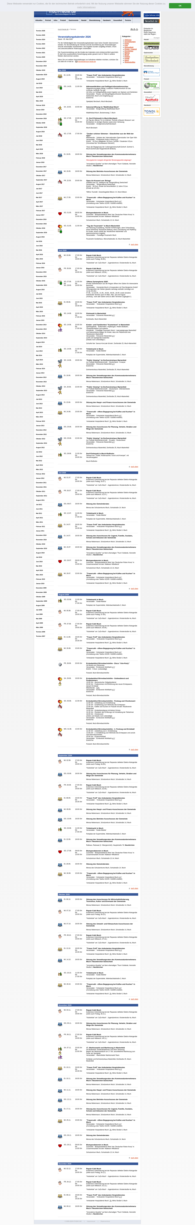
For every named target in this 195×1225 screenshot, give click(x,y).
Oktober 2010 (40, 544)
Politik (127, 58)
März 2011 (39, 522)
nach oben (134, 244)
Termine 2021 (40, 52)
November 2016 (41, 224)
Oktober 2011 (40, 491)
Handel (84, 20)
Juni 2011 (39, 509)
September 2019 (41, 74)
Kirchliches (129, 51)
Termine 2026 (40, 31)
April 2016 (39, 254)
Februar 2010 (40, 579)
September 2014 (41, 338)
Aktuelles (38, 20)
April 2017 (39, 202)
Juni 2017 (39, 193)
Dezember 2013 (41, 377)
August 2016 (40, 237)
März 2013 (39, 417)
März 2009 (39, 627)
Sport (127, 60)
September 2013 (41, 390)
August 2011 (40, 500)
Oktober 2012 (40, 439)
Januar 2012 (40, 478)
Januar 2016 (40, 267)
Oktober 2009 (40, 596)
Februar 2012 (40, 474)
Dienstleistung (94, 20)
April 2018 (39, 149)
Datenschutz (105, 1221)
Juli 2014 (39, 346)
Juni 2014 (39, 351)
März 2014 (39, 364)
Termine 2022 (40, 48)
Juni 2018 (39, 140)
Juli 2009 (39, 610)
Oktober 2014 (40, 333)
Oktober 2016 (40, 228)
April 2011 (39, 518)
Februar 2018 (40, 158)
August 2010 (40, 553)
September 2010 (41, 548)
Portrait (48, 20)
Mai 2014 (39, 355)
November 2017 (41, 171)
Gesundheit (117, 20)
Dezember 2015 (41, 272)
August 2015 (40, 289)
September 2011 (41, 496)
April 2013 (39, 412)
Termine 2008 (40, 632)
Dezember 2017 (41, 167)
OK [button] (180, 6)
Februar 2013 (40, 421)
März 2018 (39, 153)
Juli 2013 (39, 399)
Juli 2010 (39, 557)
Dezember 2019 (41, 61)
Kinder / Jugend (131, 49)
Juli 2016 (39, 241)
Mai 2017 (39, 197)
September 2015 (41, 285)
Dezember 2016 (41, 219)
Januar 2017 (40, 215)
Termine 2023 (40, 44)
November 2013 (41, 381)
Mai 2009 (39, 618)
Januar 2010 (40, 583)
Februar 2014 (40, 368)
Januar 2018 (40, 162)
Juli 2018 (39, 136)
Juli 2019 (39, 83)
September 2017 (41, 180)
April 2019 (39, 96)
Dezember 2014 (41, 324)
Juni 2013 (39, 403)
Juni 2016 (39, 245)
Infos (55, 20)
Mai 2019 (39, 92)
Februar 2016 (40, 263)
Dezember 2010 (41, 535)
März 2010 (39, 575)
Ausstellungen (130, 42)
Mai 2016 (39, 250)
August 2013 (40, 395)
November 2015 (41, 276)
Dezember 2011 (41, 482)
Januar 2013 (40, 425)
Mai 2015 (39, 303)
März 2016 (39, 259)
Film (126, 45)
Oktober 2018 (40, 123)
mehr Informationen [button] (86, 7)
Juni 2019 (39, 88)
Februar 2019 (40, 105)
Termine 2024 (40, 39)
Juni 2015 (39, 298)
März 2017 (39, 206)
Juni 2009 (39, 614)
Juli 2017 (39, 188)
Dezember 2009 (41, 588)
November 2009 (41, 592)
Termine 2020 (40, 57)
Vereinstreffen (130, 62)
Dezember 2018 (41, 114)
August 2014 (40, 342)
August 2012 (40, 447)
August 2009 (40, 605)
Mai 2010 (39, 566)
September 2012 (41, 443)
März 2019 (39, 101)
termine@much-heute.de (87, 61)
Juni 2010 (39, 561)
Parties (127, 57)
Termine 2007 (40, 636)
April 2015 (39, 307)
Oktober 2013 (40, 386)
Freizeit (63, 20)
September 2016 (41, 232)
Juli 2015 (39, 294)
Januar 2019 (40, 109)
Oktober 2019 (40, 70)
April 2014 (39, 360)
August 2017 (40, 184)
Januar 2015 (40, 320)
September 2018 (41, 127)
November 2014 (41, 329)
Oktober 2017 (40, 175)
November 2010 (41, 539)
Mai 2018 (39, 145)
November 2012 (41, 434)
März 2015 (39, 311)
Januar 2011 (40, 531)
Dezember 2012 (41, 430)
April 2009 (39, 623)
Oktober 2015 (40, 281)
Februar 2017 (40, 210)
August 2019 (40, 79)
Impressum (91, 1221)
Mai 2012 (39, 460)
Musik (127, 55)
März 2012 (39, 469)
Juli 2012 (39, 452)
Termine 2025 (40, 35)
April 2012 (39, 465)
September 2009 (41, 601)
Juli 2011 (39, 504)
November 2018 (41, 118)
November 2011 (41, 487)
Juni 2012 (39, 456)
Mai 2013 (39, 408)
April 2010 (39, 570)
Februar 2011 (40, 526)
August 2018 (40, 131)
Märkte (127, 53)
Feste (127, 44)
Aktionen (128, 40)
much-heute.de (63, 29)
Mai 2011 (39, 513)
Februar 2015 (40, 316)
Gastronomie (73, 20)
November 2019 (41, 66)
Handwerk (106, 20)
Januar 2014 (40, 373)
